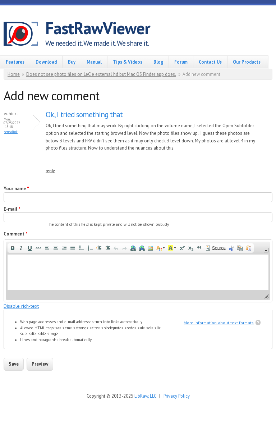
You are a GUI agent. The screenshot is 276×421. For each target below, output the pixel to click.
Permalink (11, 132)
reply (50, 170)
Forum (181, 62)
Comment (16, 234)
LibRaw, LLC (145, 396)
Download (46, 62)
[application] (138, 270)
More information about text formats (219, 322)
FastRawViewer (97, 28)
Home (14, 74)
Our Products (247, 62)
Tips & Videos (127, 62)
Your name (16, 189)
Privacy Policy (177, 396)
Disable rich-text (21, 306)
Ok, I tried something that (84, 114)
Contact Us (210, 62)
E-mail (12, 209)
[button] (12, 248)
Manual (94, 62)
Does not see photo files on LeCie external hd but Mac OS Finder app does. (101, 74)
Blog (158, 62)
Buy (71, 62)
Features (15, 62)
